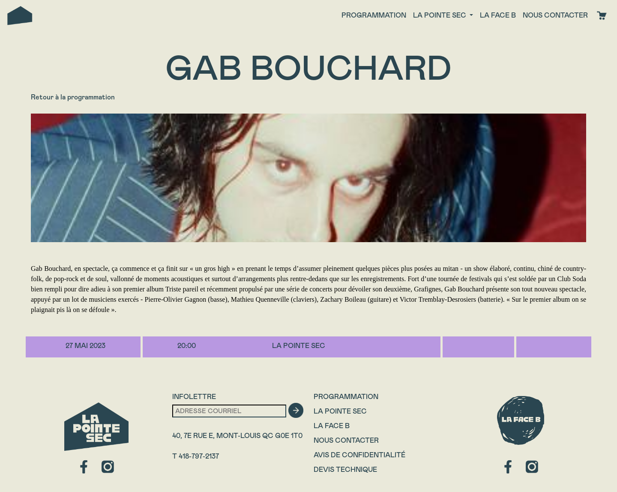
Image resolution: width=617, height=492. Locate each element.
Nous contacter (555, 15)
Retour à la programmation (73, 97)
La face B (498, 15)
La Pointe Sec (340, 411)
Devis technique (345, 469)
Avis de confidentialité (359, 454)
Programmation (373, 15)
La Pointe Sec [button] (440, 15)
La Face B (332, 425)
